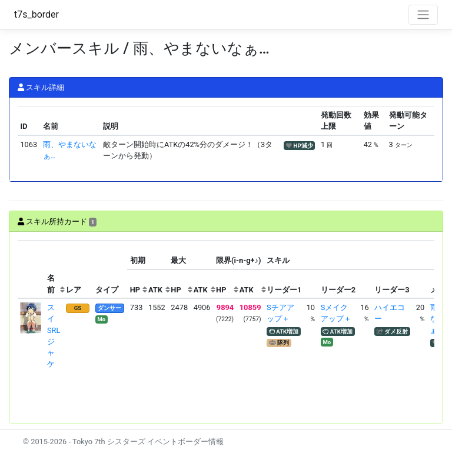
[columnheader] (31, 269)
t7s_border (36, 14)
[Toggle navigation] (423, 15)
